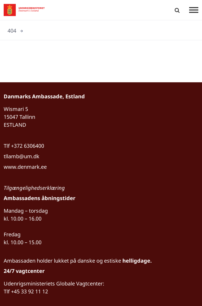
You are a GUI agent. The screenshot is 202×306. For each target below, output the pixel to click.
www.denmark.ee (25, 166)
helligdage (136, 260)
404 (12, 30)
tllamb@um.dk (21, 156)
